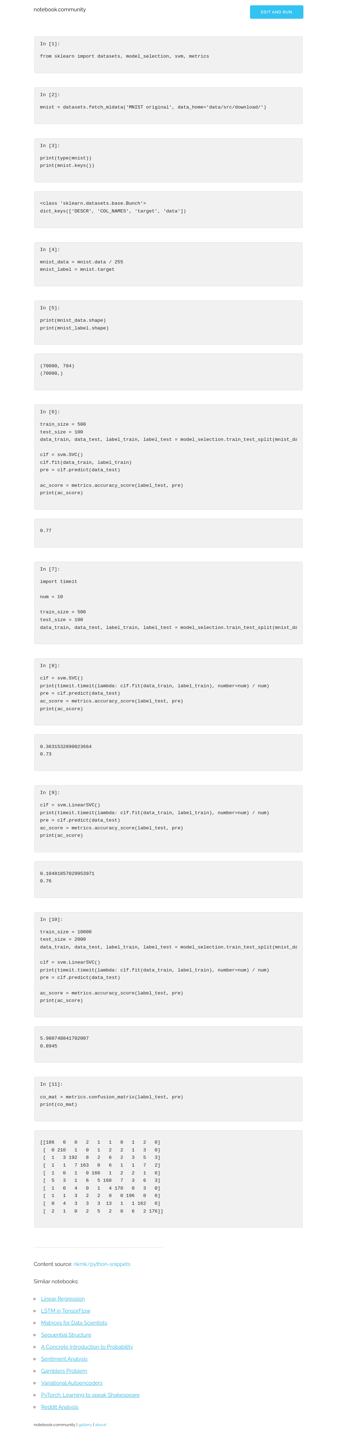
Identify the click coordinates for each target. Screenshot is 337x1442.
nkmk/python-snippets (102, 1264)
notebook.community (60, 9)
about (100, 1424)
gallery (85, 1424)
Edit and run (276, 12)
